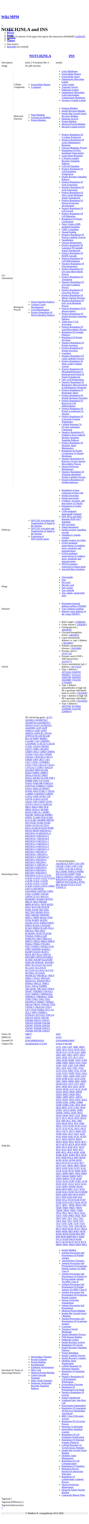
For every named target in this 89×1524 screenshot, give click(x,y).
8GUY (77, 1228)
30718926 (76, 706)
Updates (11, 40)
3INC (74, 1120)
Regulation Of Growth (72, 1345)
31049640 (66, 709)
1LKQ (78, 1060)
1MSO (71, 1063)
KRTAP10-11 (44, 833)
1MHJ (65, 1063)
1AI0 (64, 1047)
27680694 (80, 622)
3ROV (59, 1126)
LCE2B (28, 880)
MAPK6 (78, 879)
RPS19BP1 (30, 957)
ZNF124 (50, 1015)
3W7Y (65, 1131)
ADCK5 (29, 725)
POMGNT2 (30, 938)
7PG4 (76, 1213)
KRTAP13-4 (43, 849)
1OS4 (83, 1063)
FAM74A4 (30, 786)
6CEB (59, 1192)
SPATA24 (45, 978)
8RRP (69, 1236)
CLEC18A (38, 754)
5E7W (71, 1171)
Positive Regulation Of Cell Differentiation (72, 259)
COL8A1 (29, 757)
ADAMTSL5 (44, 722)
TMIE (50, 996)
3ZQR (59, 1134)
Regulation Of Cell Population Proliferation (73, 1435)
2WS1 (80, 1113)
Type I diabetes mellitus (73, 609)
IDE (58, 874)
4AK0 (64, 1136)
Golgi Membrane (70, 71)
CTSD (73, 866)
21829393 (76, 672)
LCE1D (28, 878)
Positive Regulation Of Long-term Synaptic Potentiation (72, 419)
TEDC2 (50, 988)
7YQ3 (82, 1223)
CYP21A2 (30, 767)
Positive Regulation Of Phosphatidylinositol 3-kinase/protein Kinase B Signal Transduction (73, 373)
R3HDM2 (36, 949)
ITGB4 (40, 822)
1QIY (64, 1065)
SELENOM (46, 959)
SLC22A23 (36, 965)
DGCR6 (44, 770)
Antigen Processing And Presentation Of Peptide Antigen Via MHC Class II (74, 1287)
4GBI (82, 1152)
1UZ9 (58, 1073)
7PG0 (58, 1213)
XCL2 (28, 1012)
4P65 (76, 1157)
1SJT (63, 1068)
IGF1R (63, 874)
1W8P (71, 1073)
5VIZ (58, 1186)
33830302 (76, 677)
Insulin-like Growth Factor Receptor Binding (74, 114)
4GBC (76, 1152)
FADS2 (28, 783)
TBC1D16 (42, 988)
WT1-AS (49, 1010)
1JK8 (58, 1060)
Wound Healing (69, 232)
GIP (48, 796)
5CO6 (58, 1171)
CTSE (80, 866)
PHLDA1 (29, 931)
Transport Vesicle (70, 87)
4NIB (64, 1157)
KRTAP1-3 (80, 876)
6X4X (77, 1202)
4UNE (59, 1160)
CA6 (37, 741)
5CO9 (64, 1171)
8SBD (81, 1236)
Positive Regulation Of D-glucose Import (74, 309)
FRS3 (35, 791)
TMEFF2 (35, 994)
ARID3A (29, 733)
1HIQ (83, 1052)
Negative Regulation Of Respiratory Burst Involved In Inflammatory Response (74, 385)
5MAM (65, 1176)
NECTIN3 (30, 912)
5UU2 (71, 1184)
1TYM (83, 1070)
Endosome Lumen (70, 90)
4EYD (65, 1144)
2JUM (59, 1084)
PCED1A (36, 925)
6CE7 (76, 1189)
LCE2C (36, 880)
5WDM (71, 1186)
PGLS (51, 928)
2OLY (78, 1099)
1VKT (65, 1073)
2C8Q (58, 1078)
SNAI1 (36, 978)
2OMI (59, 1105)
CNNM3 (48, 754)
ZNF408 (29, 1020)
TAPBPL (43, 986)
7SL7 (69, 1221)
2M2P (72, 1094)
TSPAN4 (45, 1004)
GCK (67, 869)
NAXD (35, 909)
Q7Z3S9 (43, 1043)
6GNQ (71, 1192)
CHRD (43, 751)
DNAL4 (29, 775)
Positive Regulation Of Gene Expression (72, 183)
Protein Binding (38, 120)
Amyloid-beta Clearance (73, 1260)
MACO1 (45, 896)
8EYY (59, 1228)
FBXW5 (46, 788)
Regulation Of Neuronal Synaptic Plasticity (73, 1441)
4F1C (75, 1147)
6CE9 (82, 1189)
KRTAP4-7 (41, 862)
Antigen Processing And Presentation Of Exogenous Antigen (74, 1321)
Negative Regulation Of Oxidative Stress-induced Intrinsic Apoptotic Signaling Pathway (73, 436)
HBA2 (35, 807)
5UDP (78, 1178)
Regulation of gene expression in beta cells (72, 491)
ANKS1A (29, 730)
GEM (35, 796)
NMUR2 (35, 915)
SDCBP (37, 959)
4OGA (70, 1157)
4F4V (75, 1149)
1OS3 (78, 1063)
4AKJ (70, 1136)
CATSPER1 (30, 743)
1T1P (58, 1070)
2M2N (59, 1094)
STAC (28, 986)
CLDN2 (29, 754)
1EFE (58, 1049)
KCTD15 (44, 825)
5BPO (76, 1165)
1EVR (77, 1049)
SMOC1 (29, 978)
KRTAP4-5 (30, 862)
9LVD (65, 1242)
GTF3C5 (29, 804)
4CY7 (58, 1139)
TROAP (29, 1004)
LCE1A (39, 875)
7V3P (76, 1223)
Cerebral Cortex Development (38, 305)
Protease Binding (70, 108)
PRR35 (51, 941)
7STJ (58, 1223)
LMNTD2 (41, 891)
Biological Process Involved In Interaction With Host (72, 1471)
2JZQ (82, 1084)
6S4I (75, 1197)
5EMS (78, 1171)
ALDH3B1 (30, 728)
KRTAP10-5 (43, 836)
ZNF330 (45, 1017)
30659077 (66, 674)
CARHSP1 (45, 741)
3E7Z (64, 1118)
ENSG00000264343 (34, 1040)
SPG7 (48, 981)
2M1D (65, 1091)
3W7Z (72, 1131)
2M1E (72, 1091)
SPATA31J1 (30, 981)
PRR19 (44, 941)
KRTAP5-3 (42, 865)
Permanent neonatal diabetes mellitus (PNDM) (74, 604)
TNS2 (47, 999)
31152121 (76, 674)
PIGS (42, 931)
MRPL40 (29, 904)
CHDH (28, 751)
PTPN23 (45, 946)
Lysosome (66, 1326)
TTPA (52, 1004)
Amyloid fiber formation (73, 569)
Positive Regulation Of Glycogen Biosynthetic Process (72, 271)
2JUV (71, 1084)
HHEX (28, 809)
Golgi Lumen (68, 84)
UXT (27, 1010)
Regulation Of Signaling (73, 1466)
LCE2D (44, 880)
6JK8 (64, 1194)
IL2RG (33, 820)
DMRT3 (44, 772)
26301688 (76, 648)
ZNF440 (37, 1023)
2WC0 (66, 1110)
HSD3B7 (29, 815)
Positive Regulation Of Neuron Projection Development (72, 203)
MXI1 (28, 907)
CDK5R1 (44, 746)
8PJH (63, 1236)
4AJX (82, 1134)
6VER (59, 1202)
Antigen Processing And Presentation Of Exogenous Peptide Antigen (74, 1295)
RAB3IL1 (46, 949)
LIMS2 (51, 886)
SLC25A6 (30, 970)
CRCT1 (49, 757)
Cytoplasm (36, 87)
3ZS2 (64, 1134)
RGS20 (64, 884)
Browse (10, 32)
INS (71, 56)
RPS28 (39, 957)
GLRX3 (36, 799)
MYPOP (45, 907)
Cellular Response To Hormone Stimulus (72, 1367)
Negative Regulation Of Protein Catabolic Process (74, 236)
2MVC (71, 1097)
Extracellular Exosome (72, 1384)
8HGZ (84, 1228)
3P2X (70, 1123)
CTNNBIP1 (44, 762)
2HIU (77, 1081)
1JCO (80, 1057)
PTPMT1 (35, 946)
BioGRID (11, 47)
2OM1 (66, 1102)
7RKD (71, 1215)
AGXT (36, 725)
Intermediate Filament (41, 1357)
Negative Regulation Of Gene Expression (73, 188)
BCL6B (46, 736)
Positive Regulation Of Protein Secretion (72, 349)
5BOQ (70, 1165)
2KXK (66, 1089)
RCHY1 (45, 952)
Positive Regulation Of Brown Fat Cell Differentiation (72, 403)
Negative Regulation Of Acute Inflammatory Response (73, 142)
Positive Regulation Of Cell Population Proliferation (72, 171)
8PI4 (78, 1234)
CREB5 (28, 759)
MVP (43, 904)
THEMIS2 (38, 991)
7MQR (59, 1210)
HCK (46, 807)
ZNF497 (29, 1025)
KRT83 (36, 830)
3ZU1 (70, 1134)
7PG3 (70, 1213)
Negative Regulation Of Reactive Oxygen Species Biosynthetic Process (74, 461)
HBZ (40, 807)
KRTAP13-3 (31, 849)
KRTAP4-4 (41, 859)
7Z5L (70, 1226)
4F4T (69, 1149)
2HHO (71, 1081)
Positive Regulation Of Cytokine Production (72, 135)
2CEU (71, 1078)
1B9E (75, 1047)
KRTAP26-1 (31, 854)
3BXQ (84, 1115)
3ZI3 (84, 1131)
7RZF (83, 1215)
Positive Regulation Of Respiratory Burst (72, 391)
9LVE (71, 1242)
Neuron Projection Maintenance (70, 467)
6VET (71, 1202)
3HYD (83, 1118)
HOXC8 (29, 812)
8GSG (71, 1228)
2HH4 (64, 1081)
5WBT (64, 1186)
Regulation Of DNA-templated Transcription (73, 151)
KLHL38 (36, 828)
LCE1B (47, 875)
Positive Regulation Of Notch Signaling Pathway (43, 313)
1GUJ (77, 1052)
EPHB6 (28, 780)
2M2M (78, 1091)
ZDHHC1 (42, 1012)
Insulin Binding (69, 1250)
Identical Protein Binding (73, 124)
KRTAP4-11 (31, 857)
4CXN (83, 1136)
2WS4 (59, 1115)
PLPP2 (39, 933)
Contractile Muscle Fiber (73, 1495)
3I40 (63, 1120)
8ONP (65, 1234)
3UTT (59, 1128)
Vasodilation (67, 240)
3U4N (71, 1126)
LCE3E (28, 886)
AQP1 (37, 730)
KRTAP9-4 (41, 873)
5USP (84, 1181)
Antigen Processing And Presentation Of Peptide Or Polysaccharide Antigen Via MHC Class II (74, 1278)
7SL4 (58, 1221)
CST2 (28, 762)
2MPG (59, 1097)
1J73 (70, 1057)
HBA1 (28, 807)
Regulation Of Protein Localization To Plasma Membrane (73, 453)
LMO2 (50, 891)
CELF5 (28, 749)
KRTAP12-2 (31, 844)
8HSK (65, 1231)
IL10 (27, 820)
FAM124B (38, 783)
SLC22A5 (47, 965)
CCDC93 (50, 743)
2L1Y (72, 1089)
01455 (59, 1037)
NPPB (36, 917)
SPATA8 (41, 981)
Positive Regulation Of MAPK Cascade (72, 254)
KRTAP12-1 (43, 841)
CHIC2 (35, 751)
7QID (64, 1215)
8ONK (59, 1234)
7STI (81, 1221)
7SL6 (63, 1221)
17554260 (66, 682)
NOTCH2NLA (40, 56)
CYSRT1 (39, 767)
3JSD (58, 1123)
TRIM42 (50, 1002)
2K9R (64, 1086)
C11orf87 (29, 741)
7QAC (82, 1213)
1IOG (58, 1057)
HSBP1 (46, 812)
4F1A (64, 1147)
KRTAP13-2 (43, 846)
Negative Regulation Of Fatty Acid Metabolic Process (73, 303)
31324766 (76, 709)
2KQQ (59, 1089)
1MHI (59, 1063)
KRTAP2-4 (41, 851)
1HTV (76, 1055)
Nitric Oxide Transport (41, 1380)
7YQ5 (65, 1226)
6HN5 (59, 1194)
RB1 (58, 884)
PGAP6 (44, 928)
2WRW (59, 1113)
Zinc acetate (67, 587)
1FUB (59, 1052)
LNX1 (28, 894)
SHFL (28, 965)
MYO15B (36, 907)
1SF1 (58, 1068)
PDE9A (36, 928)
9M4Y (65, 1244)
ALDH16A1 (46, 725)
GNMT (41, 801)
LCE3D (44, 883)
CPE (82, 863)
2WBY (59, 1110)
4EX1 (71, 1142)
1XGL (84, 1073)
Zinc (64, 580)
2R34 (77, 1105)
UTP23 (48, 1007)
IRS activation (68, 524)
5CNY (77, 1168)
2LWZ (59, 1091)
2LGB (84, 1089)
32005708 (66, 677)
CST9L (34, 762)
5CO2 (83, 1168)
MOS (35, 902)
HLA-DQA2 (76, 869)
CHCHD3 (44, 749)
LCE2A (51, 878)
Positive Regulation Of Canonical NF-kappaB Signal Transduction (72, 248)
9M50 (78, 1244)
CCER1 (28, 746)
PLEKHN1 (30, 933)
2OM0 (59, 1102)
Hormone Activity (70, 119)
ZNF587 (29, 1028)
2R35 (83, 1105)
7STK (64, 1223)
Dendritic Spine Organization (69, 1362)
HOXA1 (36, 809)
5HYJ (58, 1176)
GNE (35, 801)
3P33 (76, 1123)
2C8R (64, 1078)
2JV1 (76, 1084)
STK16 (35, 986)
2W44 (82, 1107)
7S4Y (64, 1218)
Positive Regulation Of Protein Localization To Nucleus (73, 411)
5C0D (64, 1168)
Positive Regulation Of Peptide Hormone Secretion (74, 396)
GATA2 (28, 796)
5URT (72, 1181)
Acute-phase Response (72, 155)
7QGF (59, 1215)
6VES (65, 1202)
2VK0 (76, 1107)
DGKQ (28, 772)
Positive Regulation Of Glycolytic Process (72, 291)
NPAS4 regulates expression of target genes (74, 565)
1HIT (63, 1055)
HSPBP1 (48, 815)
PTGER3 (45, 944)
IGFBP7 (71, 874)
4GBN (72, 1155)
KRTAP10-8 (43, 838)
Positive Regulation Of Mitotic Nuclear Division (73, 296)
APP (71, 863)
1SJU (69, 1068)
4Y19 (64, 1163)
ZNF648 (37, 1028)
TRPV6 (36, 1004)
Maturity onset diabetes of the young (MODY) (74, 612)
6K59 (75, 1194)
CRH (35, 759)
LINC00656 (30, 891)
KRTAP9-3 (30, 873)
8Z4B (78, 1239)
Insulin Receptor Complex (74, 1358)
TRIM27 (41, 1002)
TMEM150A (46, 994)
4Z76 (76, 1163)
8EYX (83, 1226)
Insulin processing (70, 495)
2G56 (82, 1078)
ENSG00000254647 (65, 1040)
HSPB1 (80, 871)
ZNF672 (46, 1028)
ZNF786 (37, 1031)
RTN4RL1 (48, 957)
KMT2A (60, 876)
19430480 (66, 680)
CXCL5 (51, 765)
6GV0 (78, 1192)
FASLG (28, 788)
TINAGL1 (48, 991)
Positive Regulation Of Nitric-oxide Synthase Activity (72, 364)
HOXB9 (44, 809)
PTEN (82, 882)
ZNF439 (29, 1023)
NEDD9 (39, 912)
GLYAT (44, 799)
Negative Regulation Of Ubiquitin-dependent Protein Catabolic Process (74, 474)
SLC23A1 (30, 967)
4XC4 (58, 1163)
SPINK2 (29, 983)
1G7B (71, 1052)
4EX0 (65, 1142)
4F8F (58, 1152)
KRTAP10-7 (31, 838)
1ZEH (72, 1076)
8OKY (76, 1231)
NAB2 (28, 909)
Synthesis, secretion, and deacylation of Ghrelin (73, 502)
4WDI (79, 1160)
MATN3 (49, 899)
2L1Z (78, 1089)
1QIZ (70, 1065)
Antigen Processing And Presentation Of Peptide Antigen (73, 1255)
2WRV (80, 1110)
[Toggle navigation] (2, 25)
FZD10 (51, 791)
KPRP (51, 828)
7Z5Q (76, 1226)
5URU (78, 1181)
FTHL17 (43, 791)
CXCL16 (42, 765)
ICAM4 (36, 817)
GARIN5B (39, 794)
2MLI (78, 1094)
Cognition (66, 353)
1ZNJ (77, 1076)
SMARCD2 (30, 975)
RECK (28, 954)
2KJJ (70, 1086)
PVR (51, 946)
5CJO (70, 1168)
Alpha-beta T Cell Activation (70, 322)
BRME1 (44, 738)
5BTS (58, 1168)
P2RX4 (43, 923)
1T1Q (64, 1070)
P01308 (68, 1043)
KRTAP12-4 (31, 846)
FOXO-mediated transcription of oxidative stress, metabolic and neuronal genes (73, 547)
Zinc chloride (68, 590)
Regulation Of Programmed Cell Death (73, 1388)
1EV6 (70, 1049)
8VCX (59, 1239)
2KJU (75, 1086)
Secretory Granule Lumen (74, 100)
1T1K (80, 1068)
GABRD (29, 794)
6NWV (82, 1194)
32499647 (66, 711)
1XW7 (59, 1076)
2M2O (66, 1094)
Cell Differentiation (40, 310)
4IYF (58, 1157)
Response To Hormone (72, 1426)
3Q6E (81, 1123)
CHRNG (51, 751)
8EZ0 (64, 1228)
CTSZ (34, 765)
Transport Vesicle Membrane (70, 1330)
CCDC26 (41, 743)
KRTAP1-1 (69, 876)
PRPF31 (29, 941)
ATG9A (48, 733)
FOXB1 (29, 791)
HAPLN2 (47, 804)
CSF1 (47, 759)
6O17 (58, 1197)
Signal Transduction (71, 1397)
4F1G (64, 1149)
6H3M (84, 1192)
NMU (28, 915)
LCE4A (36, 886)
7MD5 (72, 1207)
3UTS (84, 1126)
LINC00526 (37, 888)
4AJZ (58, 1136)
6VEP (83, 1200)
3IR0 (79, 1120)
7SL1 (69, 1218)
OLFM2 (29, 923)
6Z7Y (58, 1205)
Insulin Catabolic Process (73, 1355)
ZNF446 (46, 1023)
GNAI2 (28, 801)
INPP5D (50, 820)
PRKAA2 (47, 938)
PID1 (37, 931)
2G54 (77, 1078)
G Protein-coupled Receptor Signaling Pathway (71, 161)
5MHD (72, 1176)
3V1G (70, 1128)
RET (34, 954)
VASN (33, 1010)
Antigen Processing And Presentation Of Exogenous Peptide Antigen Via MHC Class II (74, 1267)
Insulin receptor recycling (74, 540)
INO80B (41, 820)
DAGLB (48, 767)
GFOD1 (42, 796)
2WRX (66, 1113)
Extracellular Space (71, 76)
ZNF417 (46, 1020)
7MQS (66, 1210)
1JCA (75, 1057)
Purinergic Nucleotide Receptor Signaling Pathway (41, 1386)
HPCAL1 (37, 812)
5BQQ (83, 1165)
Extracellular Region (40, 84)
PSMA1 (29, 944)
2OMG (72, 1102)
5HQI (77, 1173)
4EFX (64, 1139)
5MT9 (59, 1178)
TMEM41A (41, 996)
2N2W (65, 1099)
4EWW (71, 1139)
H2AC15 (38, 804)
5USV (65, 1184)
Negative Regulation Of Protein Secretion (73, 344)
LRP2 (70, 879)
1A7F (58, 1047)
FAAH (46, 780)
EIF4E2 (36, 778)
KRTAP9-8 (30, 875)
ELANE (44, 778)
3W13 (59, 1131)
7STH (75, 1221)
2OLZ (84, 1099)
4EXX (78, 1142)
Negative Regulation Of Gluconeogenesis (73, 265)
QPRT (28, 949)
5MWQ (65, 1178)
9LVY (83, 1242)
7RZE (77, 1215)
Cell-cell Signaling (70, 166)
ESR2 (35, 780)
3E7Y (58, 1118)
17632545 (76, 680)
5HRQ (84, 1173)
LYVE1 (36, 896)
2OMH (79, 1102)
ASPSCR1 (39, 733)
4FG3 (64, 1152)
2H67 (58, 1081)
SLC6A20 (40, 973)
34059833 (66, 630)
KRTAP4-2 (30, 859)
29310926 (82, 693)
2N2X (71, 1099)
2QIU (71, 1105)
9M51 (84, 1244)
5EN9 (84, 1171)
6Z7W (84, 1202)
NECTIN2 (44, 909)
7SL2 (75, 1218)
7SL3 (80, 1218)
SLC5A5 (49, 970)
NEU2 (47, 912)
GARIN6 (48, 794)
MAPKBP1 (30, 899)
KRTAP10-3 (31, 836)
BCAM (38, 736)
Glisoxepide (67, 577)
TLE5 (28, 994)
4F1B (70, 1147)
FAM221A (48, 783)
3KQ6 (64, 1123)
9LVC (59, 1242)
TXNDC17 (61, 887)
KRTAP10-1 (46, 830)
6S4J (80, 1197)
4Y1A (70, 1163)
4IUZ (78, 1155)
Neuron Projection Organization (70, 1301)
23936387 (81, 624)
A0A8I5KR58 (31, 1043)
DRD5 (45, 775)
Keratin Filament (39, 1359)
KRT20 (28, 830)
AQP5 (44, 730)
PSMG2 (37, 944)
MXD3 (50, 904)
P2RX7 (50, 923)
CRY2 (41, 759)
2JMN (83, 1081)
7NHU (73, 1210)
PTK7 (28, 946)
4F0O (58, 1147)
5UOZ (59, 1181)
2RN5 (64, 1107)
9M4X (59, 1244)
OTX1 (36, 923)
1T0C (75, 1068)
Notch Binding (38, 115)
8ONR (72, 1234)
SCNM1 (29, 959)
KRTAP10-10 (31, 833)
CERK (36, 749)
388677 (28, 1034)
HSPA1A (72, 871)
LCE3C (36, 883)
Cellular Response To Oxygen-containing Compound (72, 427)
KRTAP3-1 (42, 854)
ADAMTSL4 (31, 722)
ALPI (38, 728)
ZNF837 (46, 1031)
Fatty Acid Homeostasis (73, 379)
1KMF (71, 1060)
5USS (58, 1184)
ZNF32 (37, 1017)
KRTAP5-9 (30, 870)
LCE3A (28, 883)
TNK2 (35, 999)
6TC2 (64, 1200)
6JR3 (70, 1194)
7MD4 (65, 1207)
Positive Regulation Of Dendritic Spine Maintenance (72, 445)
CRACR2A (39, 757)
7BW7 (65, 1205)
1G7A (65, 1052)
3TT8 (65, 1126)
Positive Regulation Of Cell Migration (72, 214)
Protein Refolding (70, 1353)
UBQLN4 (39, 1007)
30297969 (66, 706)
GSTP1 (49, 801)
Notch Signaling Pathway (43, 302)
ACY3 (49, 717)
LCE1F (44, 878)
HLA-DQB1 (61, 871)
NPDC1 (29, 917)
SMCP (51, 975)
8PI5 (83, 1234)
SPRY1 (45, 983)
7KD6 (59, 1207)
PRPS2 (36, 941)
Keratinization (37, 1364)
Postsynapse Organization (74, 1405)
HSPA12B (39, 815)
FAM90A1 (41, 786)
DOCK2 (37, 775)
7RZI (58, 1218)
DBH (37, 770)
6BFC (70, 1189)
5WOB (79, 1186)
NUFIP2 (43, 920)
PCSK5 (28, 928)
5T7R (72, 1178)
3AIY (77, 1115)
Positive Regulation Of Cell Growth (72, 209)
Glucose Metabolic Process (74, 148)
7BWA (78, 1205)
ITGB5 (47, 822)
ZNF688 (29, 1031)
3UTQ (77, 1126)
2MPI (65, 1097)
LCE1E (36, 878)
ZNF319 (29, 1017)
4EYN (71, 1144)
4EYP (77, 1144)
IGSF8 (49, 817)
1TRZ (70, 1070)
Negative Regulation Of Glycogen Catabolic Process (73, 285)
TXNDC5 (29, 1007)
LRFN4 (28, 896)
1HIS (58, 1055)
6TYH (71, 1200)
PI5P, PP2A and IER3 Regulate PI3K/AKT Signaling (72, 519)
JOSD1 (28, 825)
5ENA (59, 1173)
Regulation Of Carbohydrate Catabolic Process (73, 1479)
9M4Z (72, 1244)
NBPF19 (60, 882)
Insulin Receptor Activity (73, 1342)
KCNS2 (36, 825)
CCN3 (76, 863)
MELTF (29, 902)
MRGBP (43, 902)
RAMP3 (29, 952)
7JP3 (84, 1205)
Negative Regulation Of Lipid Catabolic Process (73, 357)
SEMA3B (29, 962)
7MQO (78, 1207)
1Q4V (59, 1065)
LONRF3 (36, 894)
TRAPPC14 (30, 1002)
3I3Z (58, 1120)
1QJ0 (75, 1065)
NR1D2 (43, 917)
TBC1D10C (30, 988)
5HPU (71, 1173)
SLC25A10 (40, 967)
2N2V (59, 1099)
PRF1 (39, 938)
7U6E (70, 1223)
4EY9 (58, 1144)
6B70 (64, 1189)
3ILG (68, 1120)
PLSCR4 (47, 933)
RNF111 (47, 954)
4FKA (70, 1152)
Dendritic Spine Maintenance (69, 1456)
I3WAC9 (60, 1043)
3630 (58, 1034)
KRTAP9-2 (41, 870)
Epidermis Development (42, 1367)
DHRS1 (36, 772)
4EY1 (84, 1142)
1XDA (78, 1073)
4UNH (72, 1160)
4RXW (82, 1157)
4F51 (81, 1149)
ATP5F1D (30, 736)
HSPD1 (28, 817)
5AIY (64, 1165)
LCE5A (44, 886)
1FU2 (82, 1049)
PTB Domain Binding (72, 1337)
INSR (78, 874)
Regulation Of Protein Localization (72, 220)
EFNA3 (28, 778)
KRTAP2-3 (30, 851)
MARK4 (41, 899)
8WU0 (72, 1239)
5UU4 (83, 1184)
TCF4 (78, 884)
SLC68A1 (30, 973)
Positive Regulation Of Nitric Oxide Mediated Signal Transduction (72, 195)
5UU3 (77, 1184)
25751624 (66, 672)
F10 (40, 780)
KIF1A (28, 828)
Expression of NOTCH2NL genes (40, 537)
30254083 (67, 643)
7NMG (79, 1210)
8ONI (82, 1231)
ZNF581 (46, 1025)
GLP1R (28, 799)
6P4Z (64, 1197)
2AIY (83, 1076)
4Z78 (58, 1165)
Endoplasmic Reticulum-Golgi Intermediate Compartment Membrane (73, 95)
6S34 (69, 1197)
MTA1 (37, 904)
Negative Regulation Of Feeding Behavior (73, 481)
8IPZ (70, 1231)
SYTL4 (71, 884)
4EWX (79, 1139)
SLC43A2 (40, 970)
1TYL (76, 1070)
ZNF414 (37, 1020)
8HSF (58, 1231)
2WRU (73, 1110)
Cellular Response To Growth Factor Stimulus (73, 1446)
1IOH (64, 1057)
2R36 (58, 1107)
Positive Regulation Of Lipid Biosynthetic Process (74, 328)
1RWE (82, 1065)
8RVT (75, 1236)
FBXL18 (37, 788)
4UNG (65, 1160)
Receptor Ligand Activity (73, 126)
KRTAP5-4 (30, 867)
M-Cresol (66, 582)
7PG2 (64, 1213)
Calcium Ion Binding (41, 117)
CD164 (36, 746)
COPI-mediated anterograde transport (71, 512)
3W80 (78, 1131)
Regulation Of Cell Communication (70, 1462)
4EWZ (59, 1142)
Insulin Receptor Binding (73, 111)
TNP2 (41, 999)
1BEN (81, 1047)
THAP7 (28, 991)
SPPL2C (38, 983)
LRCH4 (44, 894)
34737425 (76, 666)
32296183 (79, 36)
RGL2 (40, 954)
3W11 (77, 1128)
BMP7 (36, 738)
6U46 (76, 1200)
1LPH (84, 1060)
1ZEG (65, 1076)
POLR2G (29, 936)
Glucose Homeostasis (72, 242)
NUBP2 (35, 920)
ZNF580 (37, 1025)
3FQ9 (76, 1118)
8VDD (66, 1239)
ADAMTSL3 (41, 720)
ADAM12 (30, 720)
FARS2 (49, 786)
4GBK (59, 1155)
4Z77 (81, 1163)
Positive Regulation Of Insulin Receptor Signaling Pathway (74, 316)
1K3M (64, 1060)
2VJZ (70, 1107)
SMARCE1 (42, 975)
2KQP (82, 1086)
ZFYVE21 (40, 1015)
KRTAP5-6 (41, 867)
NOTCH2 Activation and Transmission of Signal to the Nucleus (43, 523)
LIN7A (28, 888)
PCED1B (46, 925)
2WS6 (65, 1115)
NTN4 (28, 920)
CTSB (67, 866)
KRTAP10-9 (31, 841)
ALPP (44, 728)
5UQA (65, 1181)
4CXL (77, 1136)
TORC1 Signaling (70, 229)
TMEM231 (30, 996)
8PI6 (58, 1236)
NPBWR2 (44, 915)
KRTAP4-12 (43, 857)
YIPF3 (34, 1012)
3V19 (64, 1128)
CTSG (28, 765)
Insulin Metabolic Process (74, 1334)
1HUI (82, 1055)
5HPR (65, 1173)
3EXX (70, 1118)
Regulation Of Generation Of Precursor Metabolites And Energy (74, 1411)
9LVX (77, 1242)
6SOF (58, 1200)
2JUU (65, 1084)
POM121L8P (40, 936)
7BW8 (71, 1205)
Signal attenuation (70, 527)
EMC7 (52, 778)
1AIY (69, 1047)
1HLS (69, 1055)
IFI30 (43, 817)
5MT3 (79, 1176)
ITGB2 (33, 822)
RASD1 (37, 952)
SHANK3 (49, 962)
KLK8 (44, 828)
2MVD (78, 1097)
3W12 (83, 1128)
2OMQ (65, 1105)
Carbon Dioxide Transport (38, 1376)
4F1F (58, 1149)
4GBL (65, 1155)
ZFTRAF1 (30, 1015)
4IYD (83, 1155)
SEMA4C (39, 962)
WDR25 (41, 1010)
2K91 (58, 1086)
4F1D (81, 1147)
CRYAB (59, 866)
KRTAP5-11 (31, 865)
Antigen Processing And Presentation (73, 1306)
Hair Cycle (36, 1370)
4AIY (76, 1134)
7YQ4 (59, 1226)
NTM (49, 917)
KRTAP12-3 (43, 844)
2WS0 (73, 1113)
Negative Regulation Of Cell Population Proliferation (73, 1379)
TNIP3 (28, 999)
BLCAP (29, 738)
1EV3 (64, 1049)
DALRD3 (29, 770)
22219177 (66, 661)
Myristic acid (68, 585)
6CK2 (65, 1192)
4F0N (83, 1144)
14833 (28, 1037)
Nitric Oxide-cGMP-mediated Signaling (71, 225)
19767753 (66, 653)
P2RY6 (28, 925)
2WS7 (71, 1115)
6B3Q (58, 1189)
